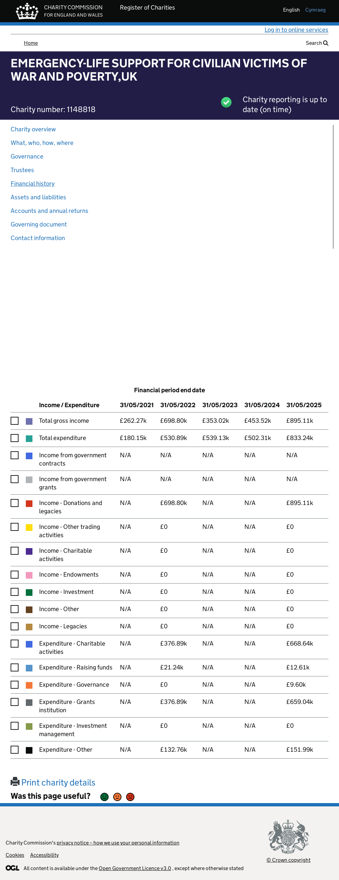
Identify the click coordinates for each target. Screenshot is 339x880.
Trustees (22, 170)
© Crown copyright (288, 860)
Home (31, 43)
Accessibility (44, 855)
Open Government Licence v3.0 (135, 868)
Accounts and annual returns (49, 211)
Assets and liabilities (38, 197)
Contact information (38, 238)
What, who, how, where (42, 143)
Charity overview (33, 129)
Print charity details (53, 782)
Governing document (39, 224)
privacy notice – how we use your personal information (118, 843)
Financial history (33, 183)
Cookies (15, 855)
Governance (27, 156)
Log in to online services (296, 29)
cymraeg (315, 10)
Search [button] (317, 43)
